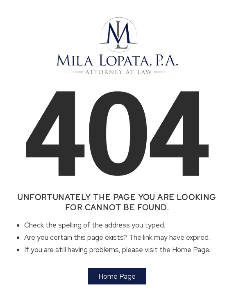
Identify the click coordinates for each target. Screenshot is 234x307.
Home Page (117, 276)
